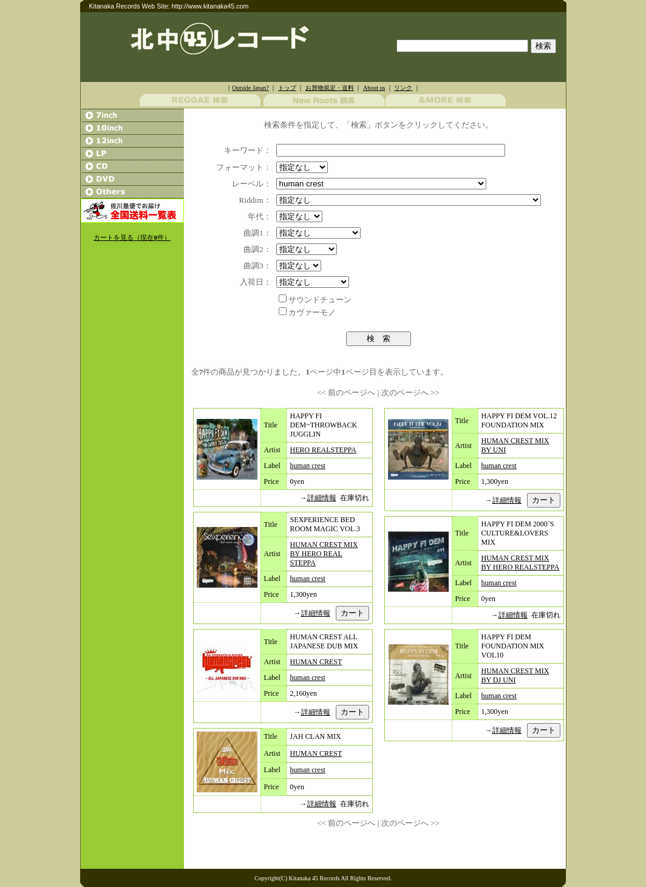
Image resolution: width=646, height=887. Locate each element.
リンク (403, 87)
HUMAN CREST (316, 662)
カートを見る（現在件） (131, 237)
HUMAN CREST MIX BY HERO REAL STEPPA (324, 553)
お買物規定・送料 (329, 87)
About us (374, 87)
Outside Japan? (250, 87)
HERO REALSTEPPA (323, 450)
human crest (307, 465)
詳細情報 (321, 498)
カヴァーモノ (312, 312)
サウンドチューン (320, 299)
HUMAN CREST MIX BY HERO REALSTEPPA (520, 562)
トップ (287, 87)
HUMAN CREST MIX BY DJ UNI (515, 675)
